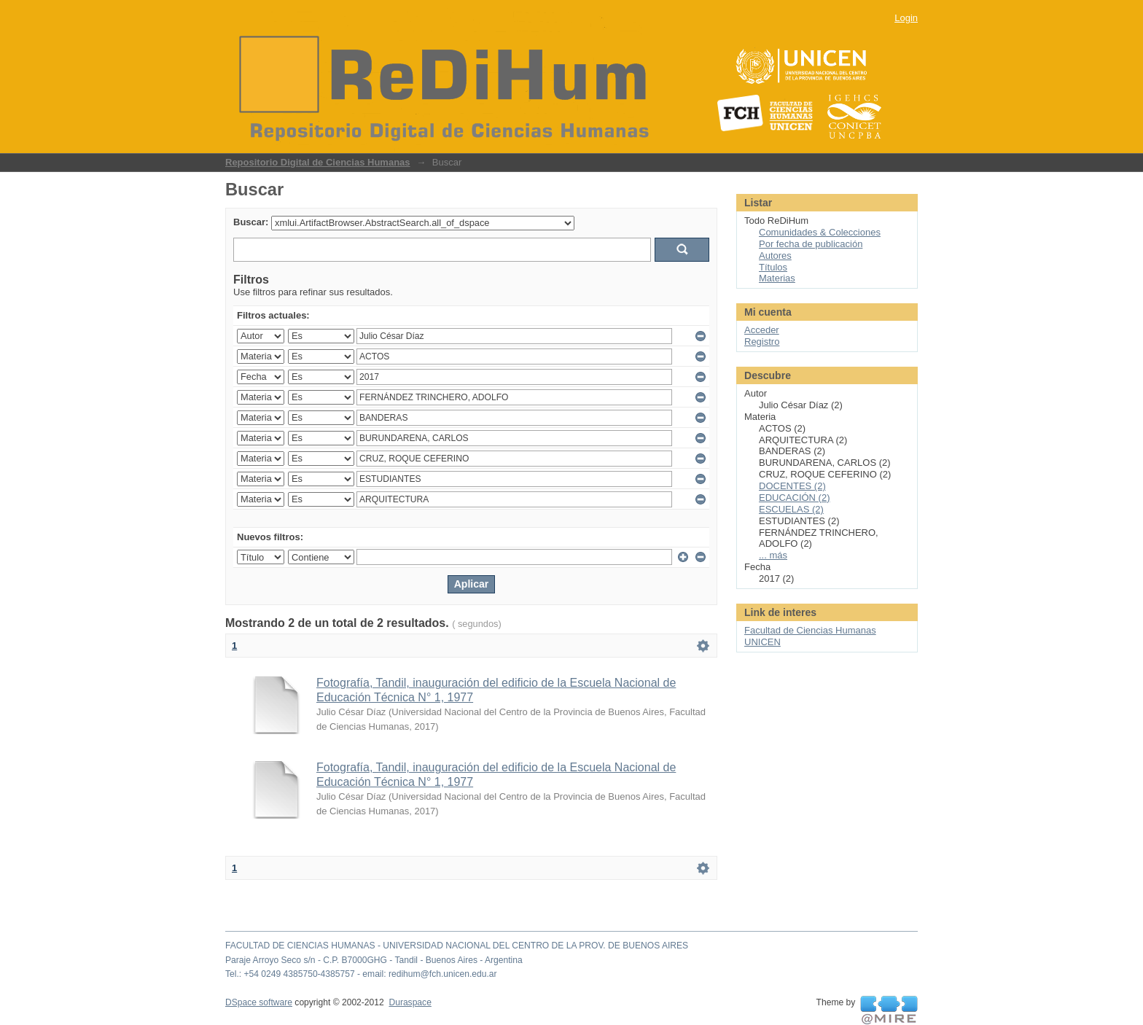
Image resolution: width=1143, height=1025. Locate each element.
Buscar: (250, 222)
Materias (777, 278)
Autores (775, 255)
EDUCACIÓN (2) (794, 497)
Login (906, 17)
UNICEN (762, 641)
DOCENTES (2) (792, 485)
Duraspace (410, 1002)
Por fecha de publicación (810, 243)
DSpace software (258, 1002)
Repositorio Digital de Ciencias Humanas (317, 162)
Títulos (773, 267)
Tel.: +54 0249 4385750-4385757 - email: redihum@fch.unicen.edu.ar (361, 974)
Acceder (761, 329)
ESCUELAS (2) (791, 509)
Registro (761, 341)
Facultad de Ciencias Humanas (810, 630)
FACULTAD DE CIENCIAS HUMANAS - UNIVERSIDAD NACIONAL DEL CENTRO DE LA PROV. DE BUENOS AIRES (456, 945)
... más (773, 555)
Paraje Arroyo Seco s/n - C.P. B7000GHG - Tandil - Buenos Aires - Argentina (374, 960)
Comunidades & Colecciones (820, 232)
